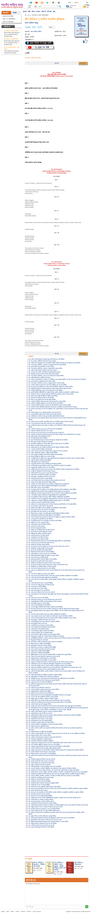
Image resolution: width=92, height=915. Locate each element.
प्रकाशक (76, 2)
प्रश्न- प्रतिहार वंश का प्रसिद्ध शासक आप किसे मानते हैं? (41, 530)
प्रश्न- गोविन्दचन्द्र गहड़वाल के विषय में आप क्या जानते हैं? (42, 759)
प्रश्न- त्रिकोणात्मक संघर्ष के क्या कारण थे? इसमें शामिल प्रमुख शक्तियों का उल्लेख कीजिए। (50, 541)
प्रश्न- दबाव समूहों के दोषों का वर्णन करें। (38, 623)
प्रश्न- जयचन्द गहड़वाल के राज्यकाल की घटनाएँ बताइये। (41, 763)
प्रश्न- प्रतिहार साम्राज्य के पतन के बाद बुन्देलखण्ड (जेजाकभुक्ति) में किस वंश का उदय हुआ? (50, 695)
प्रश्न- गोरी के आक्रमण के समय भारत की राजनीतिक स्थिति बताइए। (44, 810)
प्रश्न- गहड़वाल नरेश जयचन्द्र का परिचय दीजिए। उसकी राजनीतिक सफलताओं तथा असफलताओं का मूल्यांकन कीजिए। (56, 750)
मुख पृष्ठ (25, 11)
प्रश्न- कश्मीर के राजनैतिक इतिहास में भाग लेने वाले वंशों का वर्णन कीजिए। (46, 403)
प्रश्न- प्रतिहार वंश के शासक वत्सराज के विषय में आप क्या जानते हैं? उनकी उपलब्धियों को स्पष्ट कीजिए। (53, 493)
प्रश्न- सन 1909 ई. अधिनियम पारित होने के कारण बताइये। (42, 361)
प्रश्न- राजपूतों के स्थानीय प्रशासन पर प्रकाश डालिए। (41, 478)
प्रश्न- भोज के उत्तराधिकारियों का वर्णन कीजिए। (40, 605)
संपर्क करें (43, 11)
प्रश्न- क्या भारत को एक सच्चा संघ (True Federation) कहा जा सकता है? (46, 432)
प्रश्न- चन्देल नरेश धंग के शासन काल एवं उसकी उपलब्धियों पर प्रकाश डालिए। (46, 669)
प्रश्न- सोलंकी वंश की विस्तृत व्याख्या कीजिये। (39, 544)
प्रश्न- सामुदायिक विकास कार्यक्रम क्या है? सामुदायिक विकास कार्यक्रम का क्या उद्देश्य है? (49, 491)
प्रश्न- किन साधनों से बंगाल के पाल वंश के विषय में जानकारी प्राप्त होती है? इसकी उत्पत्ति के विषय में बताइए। (54, 608)
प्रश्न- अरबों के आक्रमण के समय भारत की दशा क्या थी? (42, 825)
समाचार (38, 11)
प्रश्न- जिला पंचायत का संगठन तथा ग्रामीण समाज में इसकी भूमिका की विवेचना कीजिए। (49, 513)
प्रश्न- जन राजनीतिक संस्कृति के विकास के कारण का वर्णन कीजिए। (44, 744)
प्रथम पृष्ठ (57, 63)
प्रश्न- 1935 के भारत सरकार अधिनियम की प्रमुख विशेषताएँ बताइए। (45, 372)
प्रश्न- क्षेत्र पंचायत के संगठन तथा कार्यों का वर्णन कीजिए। (42, 509)
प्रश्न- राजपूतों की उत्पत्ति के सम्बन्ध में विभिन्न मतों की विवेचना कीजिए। (45, 463)
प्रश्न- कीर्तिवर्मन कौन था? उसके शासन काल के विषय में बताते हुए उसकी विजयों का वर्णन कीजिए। (52, 678)
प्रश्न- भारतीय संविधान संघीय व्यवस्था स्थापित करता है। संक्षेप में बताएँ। (45, 414)
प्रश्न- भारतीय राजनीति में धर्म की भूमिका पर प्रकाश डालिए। (42, 660)
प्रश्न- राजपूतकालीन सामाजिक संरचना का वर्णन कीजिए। (42, 467)
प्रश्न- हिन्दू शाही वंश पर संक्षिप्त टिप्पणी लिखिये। (40, 643)
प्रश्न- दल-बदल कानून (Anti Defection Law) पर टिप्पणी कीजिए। (44, 808)
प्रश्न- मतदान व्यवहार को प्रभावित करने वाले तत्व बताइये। (42, 649)
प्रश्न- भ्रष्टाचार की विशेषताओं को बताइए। (38, 790)
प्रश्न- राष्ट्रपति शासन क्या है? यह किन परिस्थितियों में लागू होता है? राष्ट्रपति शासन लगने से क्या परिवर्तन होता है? (55, 797)
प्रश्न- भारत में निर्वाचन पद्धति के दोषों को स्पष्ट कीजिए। (41, 630)
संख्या (50, 27)
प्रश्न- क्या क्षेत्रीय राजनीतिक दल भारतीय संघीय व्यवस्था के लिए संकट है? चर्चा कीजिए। (49, 443)
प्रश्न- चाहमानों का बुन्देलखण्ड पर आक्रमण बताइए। (40, 739)
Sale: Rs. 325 (33, 27)
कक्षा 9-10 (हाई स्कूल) (8, 21)
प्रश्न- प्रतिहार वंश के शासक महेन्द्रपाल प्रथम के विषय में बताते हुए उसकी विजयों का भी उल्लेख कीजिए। (53, 504)
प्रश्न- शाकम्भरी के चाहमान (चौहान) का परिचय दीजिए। (41, 722)
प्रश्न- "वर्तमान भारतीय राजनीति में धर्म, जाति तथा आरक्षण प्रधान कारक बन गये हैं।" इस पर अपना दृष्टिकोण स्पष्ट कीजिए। (57, 733)
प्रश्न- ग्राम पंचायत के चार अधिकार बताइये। (39, 539)
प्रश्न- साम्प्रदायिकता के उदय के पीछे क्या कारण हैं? (40, 713)
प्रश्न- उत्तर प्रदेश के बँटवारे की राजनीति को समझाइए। (41, 741)
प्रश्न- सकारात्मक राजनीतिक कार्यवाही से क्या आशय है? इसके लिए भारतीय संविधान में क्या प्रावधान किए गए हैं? (55, 667)
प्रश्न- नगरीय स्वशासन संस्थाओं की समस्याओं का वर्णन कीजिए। (43, 577)
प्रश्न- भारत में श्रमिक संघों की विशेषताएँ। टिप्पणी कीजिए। (42, 627)
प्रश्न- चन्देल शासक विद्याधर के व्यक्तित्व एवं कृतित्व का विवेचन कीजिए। (45, 674)
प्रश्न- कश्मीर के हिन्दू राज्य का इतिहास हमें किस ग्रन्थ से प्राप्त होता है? (45, 412)
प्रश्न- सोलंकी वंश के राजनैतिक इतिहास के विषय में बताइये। (42, 566)
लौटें (28, 53)
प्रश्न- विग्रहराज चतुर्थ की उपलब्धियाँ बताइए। (39, 726)
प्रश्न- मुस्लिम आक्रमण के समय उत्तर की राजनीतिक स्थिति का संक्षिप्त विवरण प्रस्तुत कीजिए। (50, 654)
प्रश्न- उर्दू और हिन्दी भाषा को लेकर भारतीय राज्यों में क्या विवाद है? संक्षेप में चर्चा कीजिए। (49, 700)
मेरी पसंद (49, 11)
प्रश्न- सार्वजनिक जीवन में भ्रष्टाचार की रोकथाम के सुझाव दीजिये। (44, 783)
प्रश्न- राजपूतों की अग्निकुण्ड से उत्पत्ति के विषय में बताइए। (42, 471)
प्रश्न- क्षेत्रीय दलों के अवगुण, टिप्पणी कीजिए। (39, 487)
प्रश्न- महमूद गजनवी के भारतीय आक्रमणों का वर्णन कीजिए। (42, 658)
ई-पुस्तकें (14, 12)
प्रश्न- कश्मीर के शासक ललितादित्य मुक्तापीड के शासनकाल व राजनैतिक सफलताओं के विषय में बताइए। (53, 407)
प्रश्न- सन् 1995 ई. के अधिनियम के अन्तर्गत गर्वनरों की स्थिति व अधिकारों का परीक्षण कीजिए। (51, 386)
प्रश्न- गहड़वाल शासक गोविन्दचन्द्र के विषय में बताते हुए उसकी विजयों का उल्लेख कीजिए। (49, 746)
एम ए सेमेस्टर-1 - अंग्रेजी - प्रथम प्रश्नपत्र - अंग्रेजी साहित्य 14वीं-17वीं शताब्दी (60, 866)
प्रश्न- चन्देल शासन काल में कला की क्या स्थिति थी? (40, 682)
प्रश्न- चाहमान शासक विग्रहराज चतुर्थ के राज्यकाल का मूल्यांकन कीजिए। (45, 711)
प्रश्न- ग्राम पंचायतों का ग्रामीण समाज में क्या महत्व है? (41, 506)
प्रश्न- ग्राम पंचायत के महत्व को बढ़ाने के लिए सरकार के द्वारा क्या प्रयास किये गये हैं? (48, 564)
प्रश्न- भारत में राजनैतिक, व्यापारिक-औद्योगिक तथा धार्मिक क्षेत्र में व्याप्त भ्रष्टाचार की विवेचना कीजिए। (52, 768)
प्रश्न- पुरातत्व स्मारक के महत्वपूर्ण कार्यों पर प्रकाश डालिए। (42, 381)
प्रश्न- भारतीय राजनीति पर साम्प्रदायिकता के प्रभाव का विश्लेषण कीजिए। (46, 724)
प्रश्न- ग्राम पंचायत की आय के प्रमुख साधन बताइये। (40, 531)
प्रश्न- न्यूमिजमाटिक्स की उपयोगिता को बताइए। (39, 377)
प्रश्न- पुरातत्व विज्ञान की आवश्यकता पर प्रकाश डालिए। (41, 366)
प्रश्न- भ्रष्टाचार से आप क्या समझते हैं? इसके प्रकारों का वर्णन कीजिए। (45, 786)
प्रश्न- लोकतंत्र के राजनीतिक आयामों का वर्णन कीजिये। (41, 397)
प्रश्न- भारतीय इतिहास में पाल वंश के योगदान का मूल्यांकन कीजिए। (44, 621)
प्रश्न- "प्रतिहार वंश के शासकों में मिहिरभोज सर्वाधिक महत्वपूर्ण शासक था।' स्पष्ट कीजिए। (49, 500)
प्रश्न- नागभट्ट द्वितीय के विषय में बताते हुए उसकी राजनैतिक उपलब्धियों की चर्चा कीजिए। (49, 496)
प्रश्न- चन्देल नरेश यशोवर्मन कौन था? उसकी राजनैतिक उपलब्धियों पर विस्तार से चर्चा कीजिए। (50, 665)
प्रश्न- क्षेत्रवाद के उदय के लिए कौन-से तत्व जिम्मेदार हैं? (41, 693)
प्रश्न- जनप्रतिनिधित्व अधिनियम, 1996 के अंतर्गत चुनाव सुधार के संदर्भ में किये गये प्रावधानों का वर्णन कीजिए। (54, 638)
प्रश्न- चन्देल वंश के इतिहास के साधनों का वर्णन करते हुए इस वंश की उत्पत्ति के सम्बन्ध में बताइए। (51, 662)
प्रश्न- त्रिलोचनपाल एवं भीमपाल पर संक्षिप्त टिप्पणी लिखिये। (42, 647)
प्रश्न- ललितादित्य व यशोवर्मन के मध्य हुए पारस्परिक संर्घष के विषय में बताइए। (46, 416)
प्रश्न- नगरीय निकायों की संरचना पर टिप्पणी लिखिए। (41, 583)
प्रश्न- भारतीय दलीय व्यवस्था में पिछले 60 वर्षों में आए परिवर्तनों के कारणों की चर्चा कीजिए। (50, 465)
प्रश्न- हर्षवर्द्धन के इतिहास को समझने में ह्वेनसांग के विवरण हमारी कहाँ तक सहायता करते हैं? (50, 388)
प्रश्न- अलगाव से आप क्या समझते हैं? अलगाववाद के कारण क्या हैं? (44, 656)
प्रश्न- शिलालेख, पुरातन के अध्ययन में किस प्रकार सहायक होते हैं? (44, 374)
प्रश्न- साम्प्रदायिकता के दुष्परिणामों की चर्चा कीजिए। (41, 717)
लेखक (69, 2)
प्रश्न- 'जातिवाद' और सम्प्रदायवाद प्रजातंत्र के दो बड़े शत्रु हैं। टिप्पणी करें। (45, 737)
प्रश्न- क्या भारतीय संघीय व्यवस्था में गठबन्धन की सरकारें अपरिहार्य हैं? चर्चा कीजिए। (48, 440)
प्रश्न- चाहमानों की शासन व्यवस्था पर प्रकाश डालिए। (41, 719)
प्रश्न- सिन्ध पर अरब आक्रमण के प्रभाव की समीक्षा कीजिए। (42, 399)
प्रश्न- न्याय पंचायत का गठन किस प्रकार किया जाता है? (41, 542)
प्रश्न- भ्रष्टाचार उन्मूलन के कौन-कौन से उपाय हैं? (40, 764)
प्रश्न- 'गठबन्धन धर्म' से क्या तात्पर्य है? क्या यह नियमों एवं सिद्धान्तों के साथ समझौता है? (49, 484)
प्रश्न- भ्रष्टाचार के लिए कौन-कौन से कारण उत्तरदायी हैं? (41, 761)
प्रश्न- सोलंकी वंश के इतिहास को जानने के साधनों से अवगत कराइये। (44, 563)
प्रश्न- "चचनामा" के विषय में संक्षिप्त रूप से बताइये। (40, 449)
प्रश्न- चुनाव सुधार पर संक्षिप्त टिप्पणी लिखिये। (39, 652)
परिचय (33, 11)
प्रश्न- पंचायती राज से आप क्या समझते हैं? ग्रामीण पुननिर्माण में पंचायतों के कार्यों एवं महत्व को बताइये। (52, 498)
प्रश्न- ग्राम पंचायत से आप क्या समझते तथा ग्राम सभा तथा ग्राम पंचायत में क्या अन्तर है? (49, 546)
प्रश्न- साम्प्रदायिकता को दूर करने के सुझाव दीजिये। (40, 720)
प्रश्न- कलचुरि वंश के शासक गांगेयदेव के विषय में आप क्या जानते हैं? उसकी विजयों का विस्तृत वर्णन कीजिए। (54, 770)
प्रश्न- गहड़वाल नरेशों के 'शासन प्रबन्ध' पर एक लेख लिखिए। (42, 753)
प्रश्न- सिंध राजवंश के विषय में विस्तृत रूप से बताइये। (41, 441)
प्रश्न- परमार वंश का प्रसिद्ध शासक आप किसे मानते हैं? (41, 585)
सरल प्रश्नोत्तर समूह (31, 23)
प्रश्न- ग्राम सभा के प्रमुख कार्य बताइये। (37, 528)
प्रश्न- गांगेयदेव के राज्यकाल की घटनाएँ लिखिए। (40, 781)
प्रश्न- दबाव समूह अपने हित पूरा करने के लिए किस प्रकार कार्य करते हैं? (45, 599)
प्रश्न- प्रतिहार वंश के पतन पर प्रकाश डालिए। (39, 522)
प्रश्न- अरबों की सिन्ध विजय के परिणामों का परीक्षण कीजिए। (43, 803)
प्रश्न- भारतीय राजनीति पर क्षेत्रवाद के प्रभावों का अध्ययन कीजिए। (44, 689)
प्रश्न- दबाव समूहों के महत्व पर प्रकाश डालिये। (39, 603)
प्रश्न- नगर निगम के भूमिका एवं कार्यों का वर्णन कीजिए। (41, 574)
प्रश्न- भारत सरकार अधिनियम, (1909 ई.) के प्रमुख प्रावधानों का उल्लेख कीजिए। (47, 364)
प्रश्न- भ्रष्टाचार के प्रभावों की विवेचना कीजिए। (39, 779)
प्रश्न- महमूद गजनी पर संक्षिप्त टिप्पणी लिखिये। (39, 651)
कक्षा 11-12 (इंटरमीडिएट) (9, 19)
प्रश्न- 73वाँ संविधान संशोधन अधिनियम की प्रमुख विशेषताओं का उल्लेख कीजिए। (47, 495)
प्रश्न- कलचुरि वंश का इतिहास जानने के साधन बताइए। (41, 777)
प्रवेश (54, 11)
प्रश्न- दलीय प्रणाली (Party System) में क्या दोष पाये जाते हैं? (43, 473)
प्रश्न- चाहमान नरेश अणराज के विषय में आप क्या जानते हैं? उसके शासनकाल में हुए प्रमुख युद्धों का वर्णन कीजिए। (55, 706)
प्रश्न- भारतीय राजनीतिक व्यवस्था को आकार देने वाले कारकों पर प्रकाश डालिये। (47, 401)
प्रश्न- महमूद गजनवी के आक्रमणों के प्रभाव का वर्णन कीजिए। (43, 823)
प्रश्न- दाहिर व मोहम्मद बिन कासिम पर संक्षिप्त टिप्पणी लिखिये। (43, 452)
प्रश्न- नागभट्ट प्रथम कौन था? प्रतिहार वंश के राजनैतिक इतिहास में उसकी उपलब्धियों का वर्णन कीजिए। (52, 489)
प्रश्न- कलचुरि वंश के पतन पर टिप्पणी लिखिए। (39, 785)
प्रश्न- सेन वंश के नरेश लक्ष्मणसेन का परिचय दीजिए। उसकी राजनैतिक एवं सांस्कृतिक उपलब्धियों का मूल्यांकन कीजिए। (56, 792)
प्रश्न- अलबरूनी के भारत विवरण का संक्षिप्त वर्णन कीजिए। (42, 474)
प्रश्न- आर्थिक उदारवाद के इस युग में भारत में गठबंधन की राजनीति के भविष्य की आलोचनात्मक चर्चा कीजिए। (54, 469)
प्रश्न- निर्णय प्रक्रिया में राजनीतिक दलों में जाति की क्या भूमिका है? (44, 676)
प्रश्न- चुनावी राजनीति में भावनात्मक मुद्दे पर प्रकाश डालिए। (42, 752)
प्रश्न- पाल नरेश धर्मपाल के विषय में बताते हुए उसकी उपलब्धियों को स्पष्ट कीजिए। (47, 614)
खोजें (29, 11)
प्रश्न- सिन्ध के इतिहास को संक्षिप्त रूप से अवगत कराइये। (42, 456)
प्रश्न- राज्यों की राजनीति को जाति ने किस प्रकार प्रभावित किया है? (44, 680)
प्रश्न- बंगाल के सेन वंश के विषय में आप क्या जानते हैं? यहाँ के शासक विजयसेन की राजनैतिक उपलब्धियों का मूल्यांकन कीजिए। (58, 788)
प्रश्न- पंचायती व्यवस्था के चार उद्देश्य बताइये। (39, 535)
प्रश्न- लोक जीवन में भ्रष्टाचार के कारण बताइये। (39, 794)
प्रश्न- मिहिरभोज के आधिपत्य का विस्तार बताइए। (40, 533)
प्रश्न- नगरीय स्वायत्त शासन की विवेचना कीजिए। (40, 524)
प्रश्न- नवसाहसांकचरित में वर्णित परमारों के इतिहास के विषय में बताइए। (45, 601)
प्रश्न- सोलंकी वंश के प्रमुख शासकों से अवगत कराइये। (41, 548)
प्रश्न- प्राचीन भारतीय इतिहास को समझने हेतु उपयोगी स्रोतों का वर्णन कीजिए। (47, 359)
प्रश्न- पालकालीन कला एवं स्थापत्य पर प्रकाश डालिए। (41, 625)
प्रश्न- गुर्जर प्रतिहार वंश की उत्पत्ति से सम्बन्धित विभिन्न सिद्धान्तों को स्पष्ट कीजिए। (47, 485)
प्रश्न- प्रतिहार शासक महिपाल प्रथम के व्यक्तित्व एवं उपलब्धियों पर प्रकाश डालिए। (47, 508)
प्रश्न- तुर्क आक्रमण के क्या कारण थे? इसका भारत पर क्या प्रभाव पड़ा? (45, 819)
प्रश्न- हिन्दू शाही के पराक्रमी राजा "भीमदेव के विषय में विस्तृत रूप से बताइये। (46, 636)
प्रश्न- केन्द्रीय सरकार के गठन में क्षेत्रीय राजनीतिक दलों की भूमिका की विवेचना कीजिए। (49, 447)
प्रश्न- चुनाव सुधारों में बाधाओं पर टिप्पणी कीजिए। (40, 645)
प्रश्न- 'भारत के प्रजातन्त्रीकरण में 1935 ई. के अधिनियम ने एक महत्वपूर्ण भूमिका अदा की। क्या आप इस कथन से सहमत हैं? (57, 379)
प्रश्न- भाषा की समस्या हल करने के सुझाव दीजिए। (40, 704)
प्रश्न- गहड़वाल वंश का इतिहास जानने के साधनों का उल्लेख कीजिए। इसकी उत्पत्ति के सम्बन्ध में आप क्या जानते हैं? (55, 742)
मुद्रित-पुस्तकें (5, 12)
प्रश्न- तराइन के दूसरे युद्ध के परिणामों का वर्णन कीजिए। (41, 827)
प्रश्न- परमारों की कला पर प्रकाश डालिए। (38, 588)
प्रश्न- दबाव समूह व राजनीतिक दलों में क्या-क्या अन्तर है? (42, 476)
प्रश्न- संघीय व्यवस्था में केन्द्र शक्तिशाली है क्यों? (40, 436)
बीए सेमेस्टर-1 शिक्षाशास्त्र (79, 863)
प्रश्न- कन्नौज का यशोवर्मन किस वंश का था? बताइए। (41, 430)
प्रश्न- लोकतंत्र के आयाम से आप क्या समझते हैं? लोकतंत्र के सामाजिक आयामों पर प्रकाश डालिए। (51, 394)
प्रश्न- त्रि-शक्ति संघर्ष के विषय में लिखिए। (38, 438)
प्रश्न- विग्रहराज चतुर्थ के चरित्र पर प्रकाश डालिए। (40, 735)
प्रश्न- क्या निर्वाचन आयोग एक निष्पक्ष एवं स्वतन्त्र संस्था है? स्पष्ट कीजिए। (45, 641)
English (87, 4)
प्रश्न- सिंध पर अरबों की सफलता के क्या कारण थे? (40, 445)
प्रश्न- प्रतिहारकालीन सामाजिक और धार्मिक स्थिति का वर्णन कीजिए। (44, 515)
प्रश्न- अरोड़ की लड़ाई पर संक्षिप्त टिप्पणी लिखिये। (40, 460)
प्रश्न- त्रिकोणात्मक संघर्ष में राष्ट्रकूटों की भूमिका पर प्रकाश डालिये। (44, 555)
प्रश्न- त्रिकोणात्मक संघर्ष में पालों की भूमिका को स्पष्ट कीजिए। (43, 559)
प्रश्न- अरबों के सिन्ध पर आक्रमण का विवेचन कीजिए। (41, 799)
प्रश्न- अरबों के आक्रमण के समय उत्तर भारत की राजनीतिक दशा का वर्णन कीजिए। (48, 385)
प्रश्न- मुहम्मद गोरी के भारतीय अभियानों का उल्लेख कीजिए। (42, 816)
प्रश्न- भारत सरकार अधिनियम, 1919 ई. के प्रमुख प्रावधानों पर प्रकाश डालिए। (47, 383)
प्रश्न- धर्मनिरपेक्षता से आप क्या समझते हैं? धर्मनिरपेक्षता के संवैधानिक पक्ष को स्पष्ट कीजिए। (50, 663)
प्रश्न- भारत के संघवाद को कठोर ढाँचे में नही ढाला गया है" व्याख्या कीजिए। (46, 423)
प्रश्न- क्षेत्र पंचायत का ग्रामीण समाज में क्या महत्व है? (41, 561)
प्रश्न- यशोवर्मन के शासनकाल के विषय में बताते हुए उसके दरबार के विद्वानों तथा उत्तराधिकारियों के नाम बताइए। (55, 434)
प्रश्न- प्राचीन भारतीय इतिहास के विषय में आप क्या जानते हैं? (43, 370)
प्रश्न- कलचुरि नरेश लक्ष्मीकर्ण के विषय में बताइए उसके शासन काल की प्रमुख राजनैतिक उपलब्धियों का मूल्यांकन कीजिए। (57, 774)
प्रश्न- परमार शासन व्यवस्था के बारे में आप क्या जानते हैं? (42, 592)
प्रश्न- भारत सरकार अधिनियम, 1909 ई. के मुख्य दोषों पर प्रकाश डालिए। (45, 368)
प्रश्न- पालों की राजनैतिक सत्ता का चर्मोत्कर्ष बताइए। (41, 632)
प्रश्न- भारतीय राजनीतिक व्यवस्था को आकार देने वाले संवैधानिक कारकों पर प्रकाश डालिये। (50, 405)
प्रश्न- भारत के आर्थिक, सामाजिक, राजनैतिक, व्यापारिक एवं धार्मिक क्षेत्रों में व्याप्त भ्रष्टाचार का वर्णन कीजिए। (54, 775)
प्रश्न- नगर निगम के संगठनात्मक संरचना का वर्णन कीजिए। (42, 568)
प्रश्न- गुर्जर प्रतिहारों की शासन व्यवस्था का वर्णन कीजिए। (42, 511)
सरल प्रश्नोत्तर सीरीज (36, 31)
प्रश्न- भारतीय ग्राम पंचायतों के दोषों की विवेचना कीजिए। (42, 502)
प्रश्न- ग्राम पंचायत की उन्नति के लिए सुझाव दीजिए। (40, 550)
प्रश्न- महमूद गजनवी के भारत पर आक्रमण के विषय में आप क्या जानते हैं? (46, 807)
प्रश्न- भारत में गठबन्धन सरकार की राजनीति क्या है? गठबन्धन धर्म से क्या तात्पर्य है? (48, 451)
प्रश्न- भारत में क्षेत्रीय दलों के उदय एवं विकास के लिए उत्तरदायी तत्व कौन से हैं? (47, 480)
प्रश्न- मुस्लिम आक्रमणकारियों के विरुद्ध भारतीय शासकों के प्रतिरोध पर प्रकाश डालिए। (48, 821)
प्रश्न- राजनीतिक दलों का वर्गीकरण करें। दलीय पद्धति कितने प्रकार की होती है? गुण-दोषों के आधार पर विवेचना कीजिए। (57, 458)
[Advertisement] (56, 842)
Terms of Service (37, 911)
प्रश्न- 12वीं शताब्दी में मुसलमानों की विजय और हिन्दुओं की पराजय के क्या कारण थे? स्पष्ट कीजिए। (52, 818)
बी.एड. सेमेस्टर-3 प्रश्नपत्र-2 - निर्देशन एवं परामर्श (39, 864)
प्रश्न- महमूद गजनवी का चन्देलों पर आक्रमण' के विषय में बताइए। (43, 698)
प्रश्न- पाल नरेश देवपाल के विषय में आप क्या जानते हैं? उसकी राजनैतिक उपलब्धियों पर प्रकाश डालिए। (52, 618)
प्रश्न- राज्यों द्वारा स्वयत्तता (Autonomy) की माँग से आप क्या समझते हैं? (46, 429)
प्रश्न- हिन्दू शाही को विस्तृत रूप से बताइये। (38, 640)
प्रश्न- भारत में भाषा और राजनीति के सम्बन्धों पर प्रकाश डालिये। (43, 696)
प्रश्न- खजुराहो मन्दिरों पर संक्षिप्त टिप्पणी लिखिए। (40, 691)
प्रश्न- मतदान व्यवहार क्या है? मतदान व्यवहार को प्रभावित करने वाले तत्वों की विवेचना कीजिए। (51, 616)
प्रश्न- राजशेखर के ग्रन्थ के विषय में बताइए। (38, 537)
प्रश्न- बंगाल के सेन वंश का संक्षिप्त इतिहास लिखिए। (40, 796)
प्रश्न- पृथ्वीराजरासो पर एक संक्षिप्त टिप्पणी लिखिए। (40, 731)
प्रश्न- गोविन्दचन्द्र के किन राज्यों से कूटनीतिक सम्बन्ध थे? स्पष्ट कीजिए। (45, 766)
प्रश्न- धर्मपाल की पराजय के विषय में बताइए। (39, 629)
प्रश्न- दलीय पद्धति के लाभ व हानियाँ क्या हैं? (39, 462)
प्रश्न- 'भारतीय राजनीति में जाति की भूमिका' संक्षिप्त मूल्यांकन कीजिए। (45, 748)
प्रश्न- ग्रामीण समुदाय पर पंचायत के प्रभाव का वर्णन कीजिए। (42, 553)
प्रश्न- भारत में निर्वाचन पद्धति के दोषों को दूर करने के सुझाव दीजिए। (44, 634)
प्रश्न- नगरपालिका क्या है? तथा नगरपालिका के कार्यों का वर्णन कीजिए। (45, 520)
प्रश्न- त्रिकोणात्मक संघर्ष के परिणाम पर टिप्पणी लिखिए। (41, 552)
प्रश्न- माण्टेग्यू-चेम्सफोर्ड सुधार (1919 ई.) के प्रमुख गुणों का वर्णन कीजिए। (46, 390)
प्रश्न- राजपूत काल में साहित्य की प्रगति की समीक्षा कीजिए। (42, 482)
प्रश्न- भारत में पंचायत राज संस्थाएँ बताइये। (38, 557)
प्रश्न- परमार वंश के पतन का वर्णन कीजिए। (39, 597)
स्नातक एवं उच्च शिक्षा (8, 16)
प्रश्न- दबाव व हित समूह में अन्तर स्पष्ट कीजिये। (39, 590)
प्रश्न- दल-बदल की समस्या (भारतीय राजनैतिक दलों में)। (41, 801)
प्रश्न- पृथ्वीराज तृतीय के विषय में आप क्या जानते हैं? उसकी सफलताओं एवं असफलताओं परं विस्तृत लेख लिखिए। (55, 715)
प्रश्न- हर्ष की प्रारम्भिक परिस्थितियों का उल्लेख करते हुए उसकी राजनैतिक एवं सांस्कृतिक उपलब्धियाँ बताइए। (54, 392)
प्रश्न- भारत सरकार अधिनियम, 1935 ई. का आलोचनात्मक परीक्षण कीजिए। (46, 375)
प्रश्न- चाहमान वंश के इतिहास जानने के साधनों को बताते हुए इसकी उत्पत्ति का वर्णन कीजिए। (50, 702)
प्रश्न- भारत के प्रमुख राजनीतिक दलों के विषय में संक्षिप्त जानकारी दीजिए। (46, 454)
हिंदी (87, 2)
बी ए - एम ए (27, 15)
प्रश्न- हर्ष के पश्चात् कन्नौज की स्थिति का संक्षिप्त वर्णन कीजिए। (43, 396)
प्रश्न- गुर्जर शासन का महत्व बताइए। (37, 526)
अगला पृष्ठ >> (83, 63)
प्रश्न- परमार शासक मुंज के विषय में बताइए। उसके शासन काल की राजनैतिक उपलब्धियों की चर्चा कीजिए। (53, 575)
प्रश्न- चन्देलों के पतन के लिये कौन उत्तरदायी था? (40, 687)
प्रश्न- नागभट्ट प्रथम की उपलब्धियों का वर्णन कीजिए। (41, 519)
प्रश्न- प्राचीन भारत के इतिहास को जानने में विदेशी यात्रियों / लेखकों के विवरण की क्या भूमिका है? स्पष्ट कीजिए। (54, 363)
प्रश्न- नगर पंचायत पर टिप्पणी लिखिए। (37, 586)
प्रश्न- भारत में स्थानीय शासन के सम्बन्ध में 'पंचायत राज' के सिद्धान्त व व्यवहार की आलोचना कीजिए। (52, 517)
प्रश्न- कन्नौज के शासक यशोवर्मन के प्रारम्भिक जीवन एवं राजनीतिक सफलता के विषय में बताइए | (51, 421)
